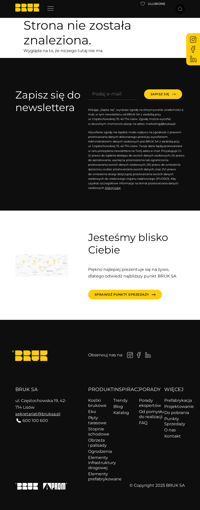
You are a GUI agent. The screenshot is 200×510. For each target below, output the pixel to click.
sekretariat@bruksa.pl (37, 413)
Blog (118, 406)
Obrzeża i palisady (97, 443)
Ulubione (156, 4)
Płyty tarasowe (97, 420)
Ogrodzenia (98, 451)
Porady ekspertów (149, 403)
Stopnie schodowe (98, 431)
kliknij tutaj (113, 188)
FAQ (143, 422)
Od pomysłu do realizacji (149, 414)
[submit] (163, 94)
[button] (50, 9)
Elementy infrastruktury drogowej (98, 462)
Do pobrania (174, 412)
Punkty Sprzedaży (174, 421)
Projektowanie (174, 406)
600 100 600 (35, 420)
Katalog (121, 412)
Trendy (120, 400)
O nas (170, 430)
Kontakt (172, 436)
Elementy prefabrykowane (98, 476)
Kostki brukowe (97, 403)
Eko (92, 411)
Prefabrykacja (174, 400)
